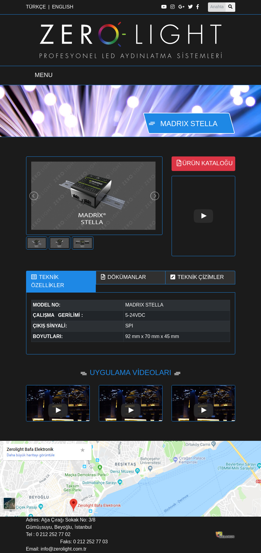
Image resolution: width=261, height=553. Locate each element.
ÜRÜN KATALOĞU (205, 163)
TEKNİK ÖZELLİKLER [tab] (47, 281)
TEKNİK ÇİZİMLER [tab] (197, 277)
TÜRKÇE (36, 7)
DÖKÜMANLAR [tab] (123, 277)
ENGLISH (62, 7)
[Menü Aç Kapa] (44, 75)
